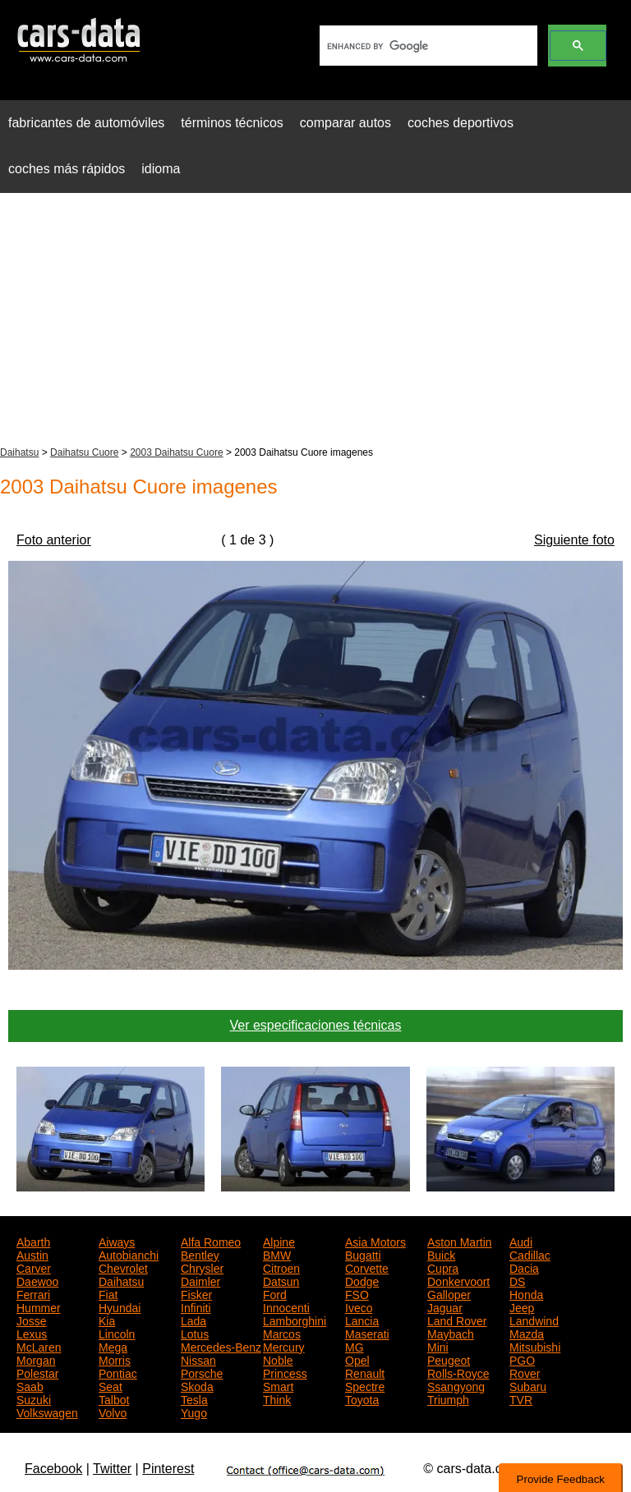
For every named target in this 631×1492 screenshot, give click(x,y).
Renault (365, 1372)
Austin (32, 1254)
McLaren (38, 1346)
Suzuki (33, 1398)
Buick (441, 1254)
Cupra (442, 1267)
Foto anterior (53, 540)
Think (277, 1398)
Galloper (449, 1293)
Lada (193, 1319)
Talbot (114, 1398)
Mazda (526, 1333)
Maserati (367, 1333)
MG (354, 1346)
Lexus (31, 1333)
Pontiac (118, 1372)
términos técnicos (232, 123)
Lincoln (117, 1333)
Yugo (194, 1411)
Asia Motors (375, 1241)
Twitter (112, 1469)
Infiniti (196, 1306)
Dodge (362, 1280)
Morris (115, 1359)
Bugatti (363, 1254)
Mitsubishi (534, 1346)
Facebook (53, 1469)
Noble (278, 1359)
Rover (524, 1372)
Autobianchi (129, 1254)
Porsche (202, 1372)
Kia (107, 1319)
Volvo (113, 1411)
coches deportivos (461, 123)
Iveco (358, 1306)
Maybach (450, 1333)
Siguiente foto (574, 540)
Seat (110, 1385)
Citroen (281, 1267)
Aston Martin (459, 1241)
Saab (30, 1385)
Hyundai (119, 1306)
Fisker (196, 1293)
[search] (427, 46)
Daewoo (37, 1280)
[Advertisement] (315, 321)
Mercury (284, 1346)
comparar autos (345, 123)
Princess (285, 1372)
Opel (357, 1359)
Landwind (534, 1319)
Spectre (365, 1385)
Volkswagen (47, 1411)
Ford (275, 1293)
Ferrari (33, 1293)
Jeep (521, 1306)
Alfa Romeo (211, 1241)
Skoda (197, 1385)
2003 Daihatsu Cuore (176, 452)
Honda (526, 1293)
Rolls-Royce (458, 1372)
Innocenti (286, 1306)
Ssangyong (456, 1385)
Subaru (527, 1385)
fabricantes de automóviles (86, 123)
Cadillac (529, 1254)
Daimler (200, 1280)
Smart (278, 1385)
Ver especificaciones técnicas (316, 1025)
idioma (160, 169)
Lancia (362, 1319)
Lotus (195, 1333)
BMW (277, 1254)
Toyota (362, 1398)
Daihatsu (19, 452)
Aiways (117, 1241)
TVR (520, 1398)
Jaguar (445, 1306)
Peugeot (448, 1359)
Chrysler (202, 1267)
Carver (33, 1267)
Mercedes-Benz (221, 1346)
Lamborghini (294, 1319)
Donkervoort (458, 1280)
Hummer (38, 1306)
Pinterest (168, 1469)
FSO (357, 1293)
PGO (522, 1359)
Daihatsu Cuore (84, 452)
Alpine (279, 1241)
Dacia (524, 1267)
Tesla (194, 1398)
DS (517, 1280)
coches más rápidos (66, 169)
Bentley (200, 1254)
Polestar (37, 1372)
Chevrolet (123, 1267)
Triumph (448, 1398)
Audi (520, 1241)
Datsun (281, 1280)
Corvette (367, 1267)
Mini (438, 1346)
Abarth (33, 1241)
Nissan (198, 1359)
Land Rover (456, 1319)
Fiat (108, 1293)
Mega (113, 1346)
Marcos (282, 1333)
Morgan (35, 1359)
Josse (31, 1319)
